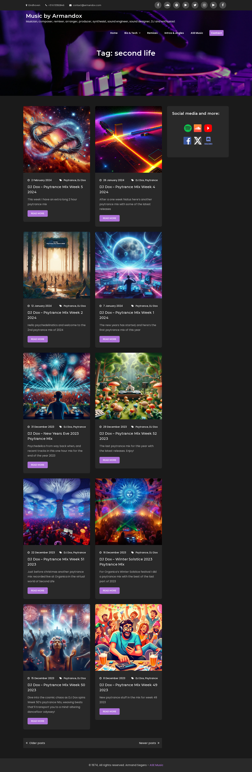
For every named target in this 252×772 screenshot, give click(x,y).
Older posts (37, 743)
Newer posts (147, 743)
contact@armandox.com (85, 5)
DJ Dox (81, 180)
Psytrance (70, 180)
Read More (37, 213)
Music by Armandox (54, 15)
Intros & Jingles (174, 33)
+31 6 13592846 (54, 5)
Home (114, 33)
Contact (216, 33)
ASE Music (197, 33)
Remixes (152, 33)
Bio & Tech (130, 33)
